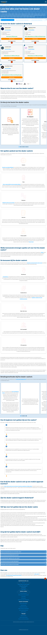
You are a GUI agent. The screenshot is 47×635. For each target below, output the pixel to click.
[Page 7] (27, 146)
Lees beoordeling (8, 29)
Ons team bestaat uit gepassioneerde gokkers (14, 575)
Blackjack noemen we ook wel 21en (8, 202)
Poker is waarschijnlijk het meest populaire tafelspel (11, 184)
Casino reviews (23, 611)
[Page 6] (26, 146)
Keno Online (23, 596)
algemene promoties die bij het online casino (34, 262)
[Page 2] (20, 146)
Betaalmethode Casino (23, 606)
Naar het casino (11, 38)
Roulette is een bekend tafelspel (7, 167)
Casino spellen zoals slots (23, 610)
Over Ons (23, 582)
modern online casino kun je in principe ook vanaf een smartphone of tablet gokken (18, 486)
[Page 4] (23, 146)
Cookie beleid (23, 587)
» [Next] (46, 20)
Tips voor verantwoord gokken (23, 618)
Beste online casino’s (23, 603)
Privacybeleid (23, 589)
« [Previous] (0, 20)
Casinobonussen (23, 605)
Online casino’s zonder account (23, 594)
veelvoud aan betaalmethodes (21, 379)
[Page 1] (19, 146)
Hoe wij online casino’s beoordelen (23, 584)
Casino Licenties (23, 615)
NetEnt (42, 252)
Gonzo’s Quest (31, 241)
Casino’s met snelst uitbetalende (23, 599)
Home (3, 4)
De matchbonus (5, 276)
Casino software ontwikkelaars (23, 608)
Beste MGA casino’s (23, 593)
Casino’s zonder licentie (23, 617)
